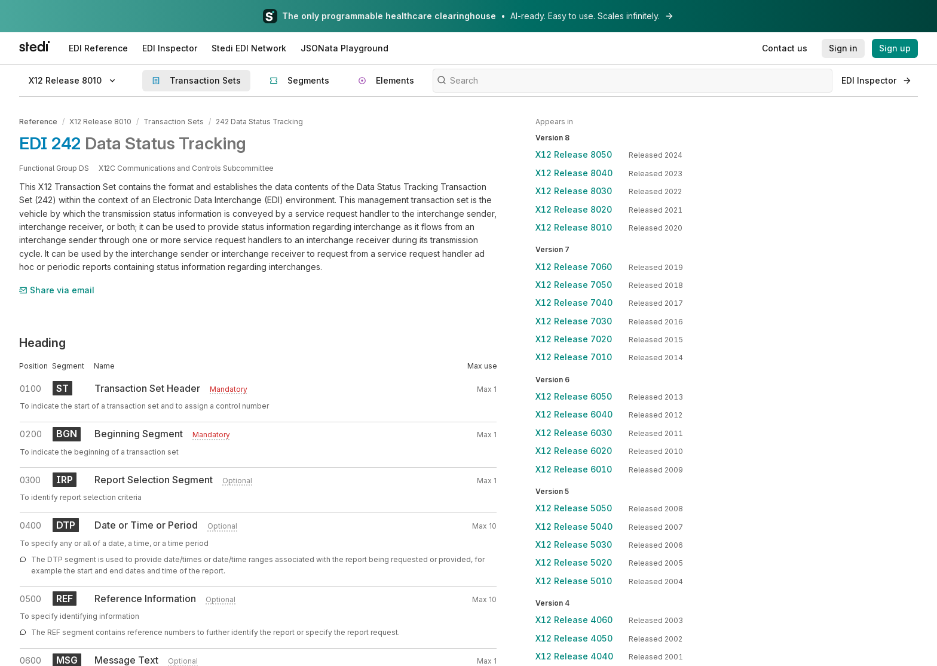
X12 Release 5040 (574, 526)
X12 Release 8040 (574, 173)
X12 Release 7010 (573, 357)
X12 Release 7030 (573, 321)
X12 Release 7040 (574, 302)
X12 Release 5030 (573, 544)
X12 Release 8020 (573, 209)
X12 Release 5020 (573, 562)
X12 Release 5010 (573, 581)
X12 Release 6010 (573, 469)
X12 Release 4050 (574, 638)
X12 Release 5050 (573, 508)
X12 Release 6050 (573, 396)
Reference (38, 121)
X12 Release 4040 (574, 656)
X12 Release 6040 (574, 414)
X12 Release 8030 (573, 191)
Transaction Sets (173, 121)
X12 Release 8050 (573, 154)
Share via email (56, 289)
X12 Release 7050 (573, 285)
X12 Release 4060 (574, 620)
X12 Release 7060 (573, 267)
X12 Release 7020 (573, 339)
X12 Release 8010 (100, 121)
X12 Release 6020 (573, 451)
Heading (42, 342)
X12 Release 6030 (573, 433)
